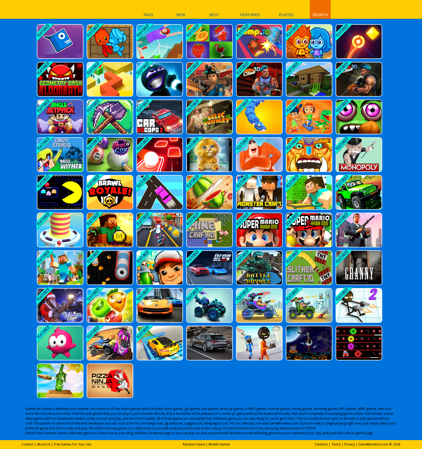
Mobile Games (219, 444)
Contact (27, 444)
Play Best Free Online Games (97, 9)
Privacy (349, 444)
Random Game (194, 444)
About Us (43, 444)
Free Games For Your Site (72, 444)
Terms (336, 444)
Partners (321, 444)
